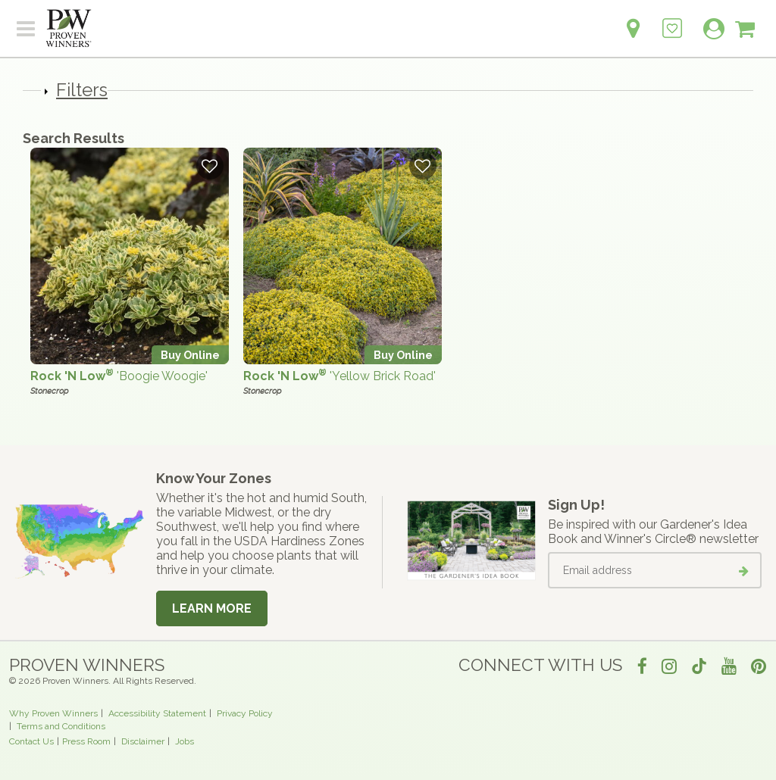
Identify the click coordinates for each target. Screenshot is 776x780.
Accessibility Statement (157, 713)
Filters (82, 90)
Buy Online (190, 354)
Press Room (86, 741)
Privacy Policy (245, 713)
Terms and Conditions (61, 726)
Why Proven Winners (53, 713)
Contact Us (31, 741)
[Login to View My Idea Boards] (672, 20)
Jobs (184, 741)
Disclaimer (142, 741)
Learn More (212, 608)
